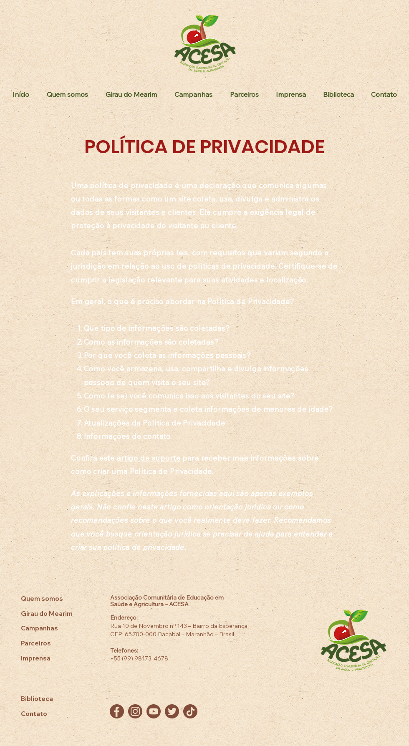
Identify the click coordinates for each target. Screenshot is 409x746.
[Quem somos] (52, 598)
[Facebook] (117, 711)
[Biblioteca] (52, 699)
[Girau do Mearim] (52, 613)
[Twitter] (172, 711)
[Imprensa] (52, 658)
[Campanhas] (52, 628)
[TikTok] (190, 711)
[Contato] (52, 714)
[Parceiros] (52, 643)
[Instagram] (135, 711)
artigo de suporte (148, 458)
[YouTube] (153, 711)
